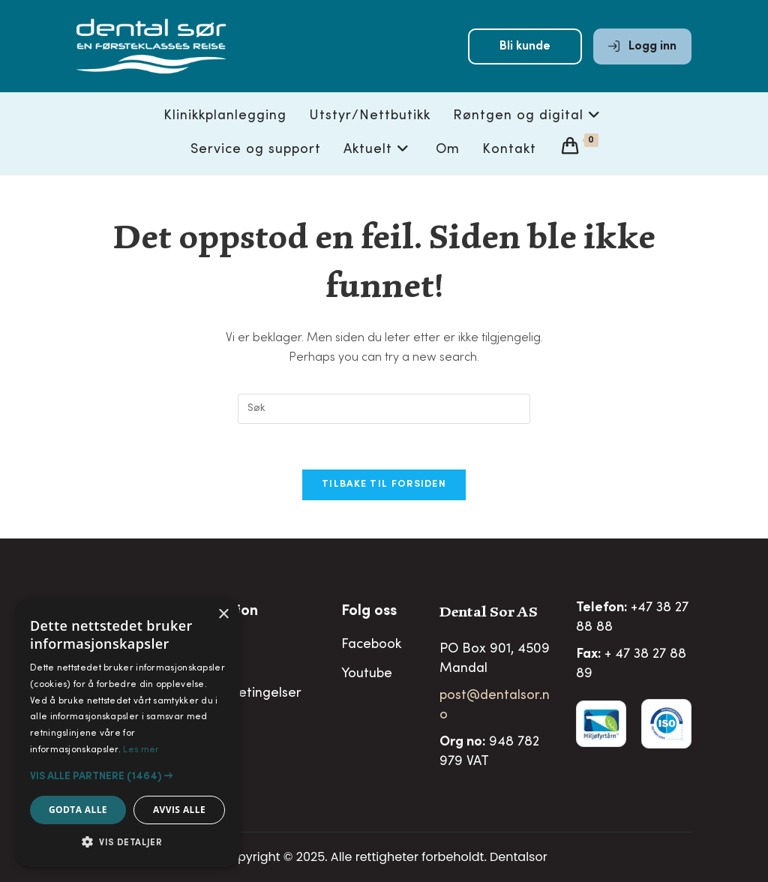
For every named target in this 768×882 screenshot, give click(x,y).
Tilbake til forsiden (384, 485)
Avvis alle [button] (179, 809)
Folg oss (369, 612)
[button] (127, 776)
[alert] (127, 732)
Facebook (371, 645)
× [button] (223, 614)
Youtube (366, 674)
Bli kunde (525, 46)
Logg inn (642, 46)
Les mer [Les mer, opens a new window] (141, 750)
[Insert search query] (384, 409)
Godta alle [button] (78, 809)
